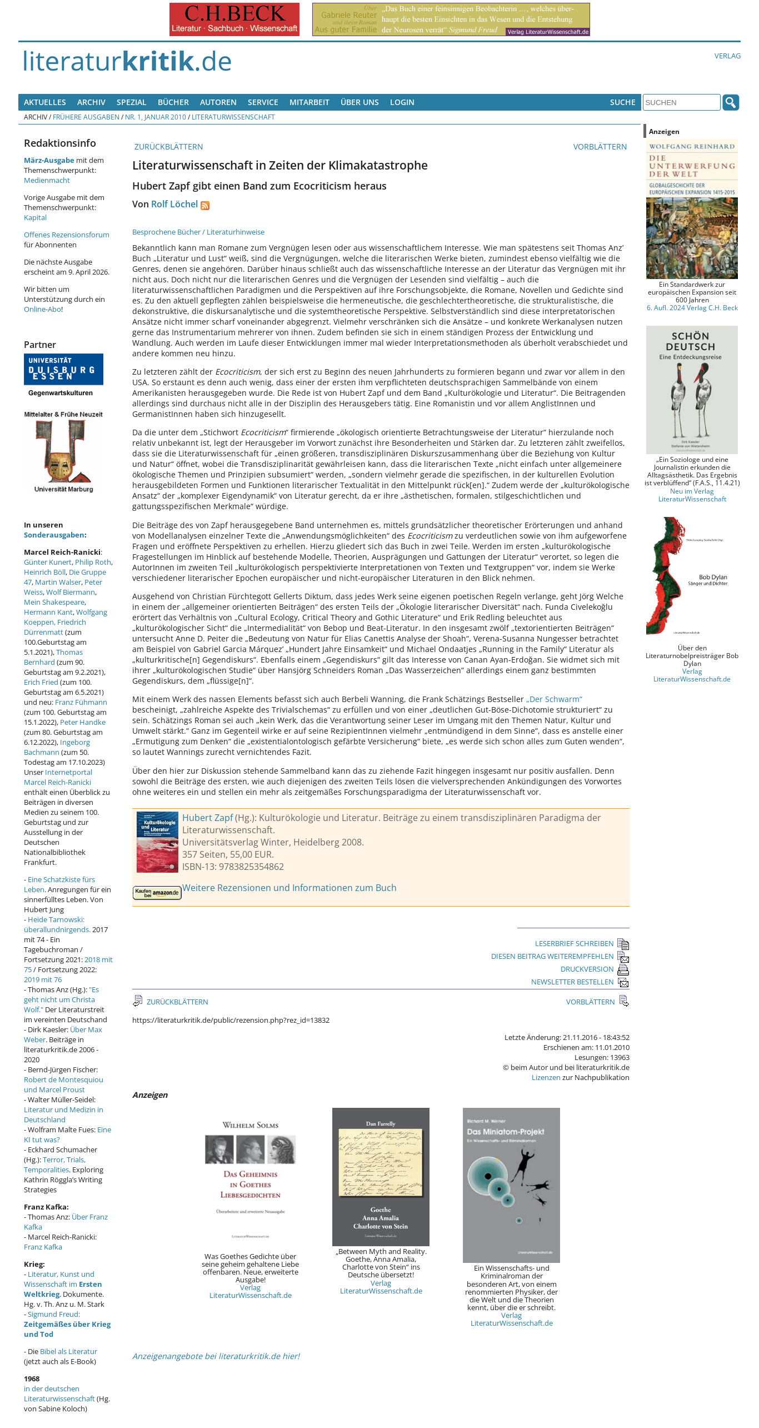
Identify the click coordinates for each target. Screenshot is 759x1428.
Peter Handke (83, 722)
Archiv (91, 102)
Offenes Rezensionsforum (66, 235)
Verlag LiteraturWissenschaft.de (250, 1291)
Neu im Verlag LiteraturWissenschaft (692, 494)
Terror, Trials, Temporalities (55, 1165)
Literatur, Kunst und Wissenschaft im (63, 1284)
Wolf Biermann (70, 592)
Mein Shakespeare (54, 602)
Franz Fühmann (81, 702)
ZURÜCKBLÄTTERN (167, 146)
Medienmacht (47, 180)
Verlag (728, 56)
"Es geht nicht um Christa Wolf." (61, 999)
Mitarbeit (309, 102)
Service (263, 102)
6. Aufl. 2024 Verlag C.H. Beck (692, 307)
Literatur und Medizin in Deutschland (63, 1114)
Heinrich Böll (45, 572)
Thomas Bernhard (53, 657)
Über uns (360, 102)
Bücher (173, 102)
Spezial (132, 102)
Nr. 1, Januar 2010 (155, 116)
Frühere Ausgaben (86, 116)
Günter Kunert (48, 562)
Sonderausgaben (54, 535)
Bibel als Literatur (68, 1351)
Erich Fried (41, 682)
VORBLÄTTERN (601, 146)
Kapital (35, 217)
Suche (623, 102)
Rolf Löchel (174, 204)
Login (402, 102)
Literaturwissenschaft (233, 116)
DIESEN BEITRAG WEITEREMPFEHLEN (560, 956)
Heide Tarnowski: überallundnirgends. (57, 924)
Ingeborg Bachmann (57, 747)
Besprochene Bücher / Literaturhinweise (198, 232)
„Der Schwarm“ (554, 699)
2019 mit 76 (43, 979)
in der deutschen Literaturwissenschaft (59, 1394)
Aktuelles (45, 102)
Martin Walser (58, 582)
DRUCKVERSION (595, 969)
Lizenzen (546, 1077)
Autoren (218, 102)
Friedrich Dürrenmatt (55, 627)
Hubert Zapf (207, 818)
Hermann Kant (48, 612)
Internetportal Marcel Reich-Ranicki (58, 777)
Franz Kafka (43, 1247)
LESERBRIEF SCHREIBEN (582, 943)
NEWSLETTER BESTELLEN (580, 982)
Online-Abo (42, 309)
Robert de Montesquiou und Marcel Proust (63, 1084)
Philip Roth (93, 562)
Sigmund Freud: (67, 1324)
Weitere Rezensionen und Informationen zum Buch (289, 888)
